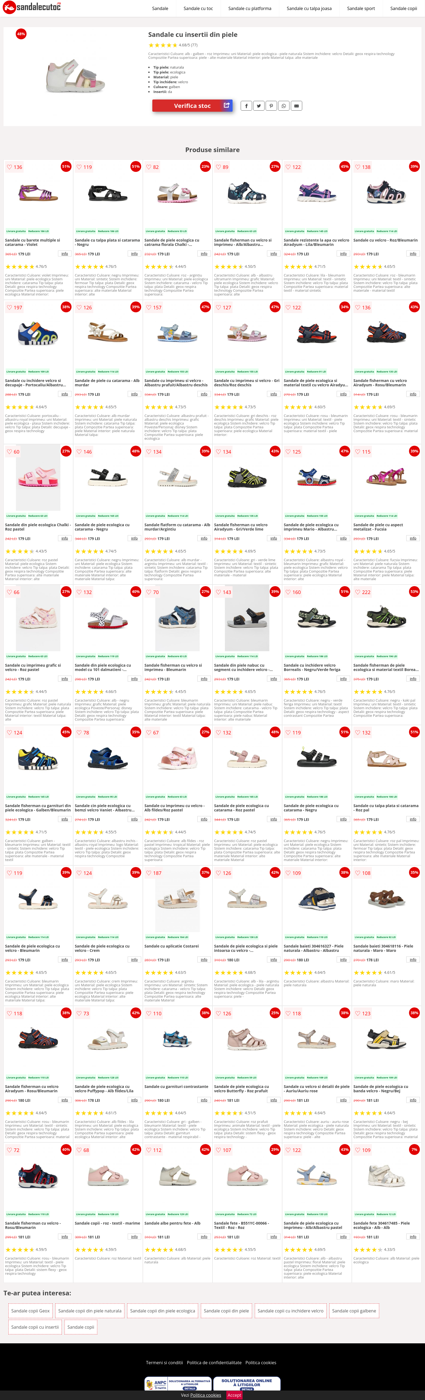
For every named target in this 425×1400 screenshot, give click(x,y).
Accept (234, 1395)
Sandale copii (404, 8)
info (65, 253)
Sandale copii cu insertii (35, 1327)
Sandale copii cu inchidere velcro (291, 1311)
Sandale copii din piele (226, 1311)
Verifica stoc (203, 105)
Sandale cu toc (198, 8)
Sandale (160, 8)
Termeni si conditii (164, 1363)
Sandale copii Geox (30, 1311)
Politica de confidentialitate (214, 1363)
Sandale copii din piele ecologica (162, 1311)
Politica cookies (261, 1363)
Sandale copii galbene (354, 1311)
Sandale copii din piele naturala (89, 1311)
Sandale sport (361, 8)
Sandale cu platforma (250, 8)
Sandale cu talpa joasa (309, 8)
